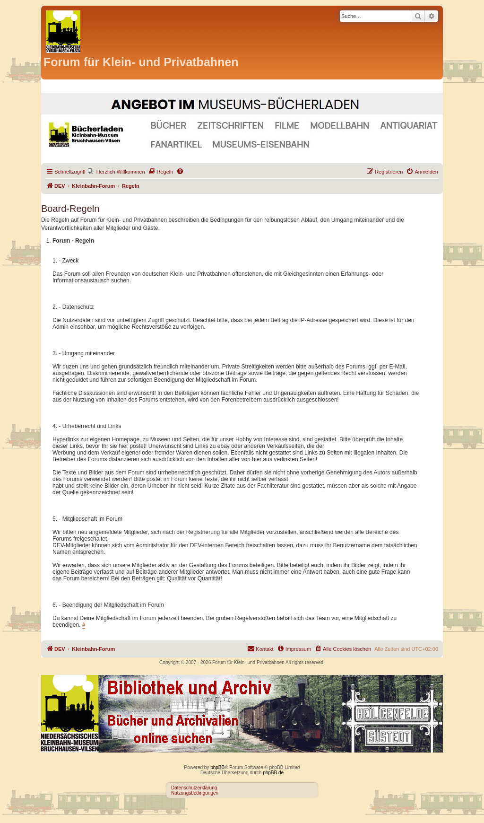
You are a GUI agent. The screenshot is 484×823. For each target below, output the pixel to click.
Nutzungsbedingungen (194, 793)
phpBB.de (273, 772)
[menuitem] (116, 171)
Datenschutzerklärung (194, 787)
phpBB (217, 767)
